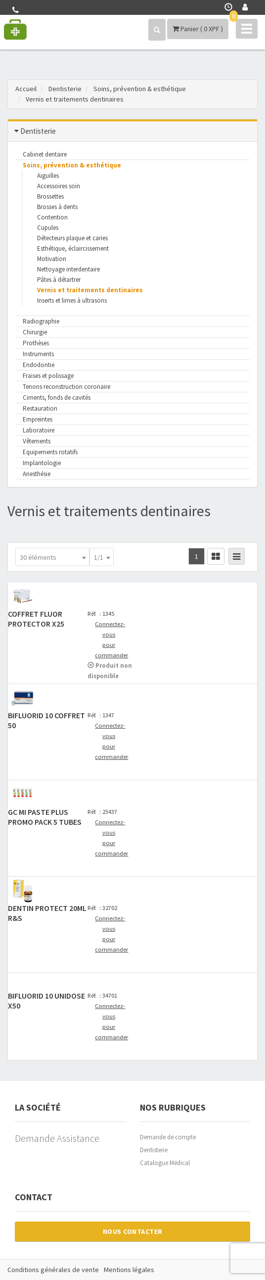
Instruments (38, 354)
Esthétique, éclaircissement (73, 248)
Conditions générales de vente (53, 1269)
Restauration (40, 408)
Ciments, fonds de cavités (56, 397)
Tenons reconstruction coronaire (66, 386)
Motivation (51, 259)
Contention (52, 217)
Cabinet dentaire (45, 154)
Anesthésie (36, 474)
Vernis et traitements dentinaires (90, 290)
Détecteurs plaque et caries (72, 238)
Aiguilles (48, 175)
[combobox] (52, 557)
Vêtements (36, 441)
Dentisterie (154, 1150)
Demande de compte (168, 1137)
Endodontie (38, 365)
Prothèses (36, 343)
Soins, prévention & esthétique (72, 165)
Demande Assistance (57, 1138)
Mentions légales (129, 1269)
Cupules (47, 227)
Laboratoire (38, 430)
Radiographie (41, 321)
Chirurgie (35, 332)
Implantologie (42, 463)
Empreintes (37, 419)
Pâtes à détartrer (59, 279)
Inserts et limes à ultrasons (72, 300)
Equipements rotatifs (50, 452)
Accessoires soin (58, 186)
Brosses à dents (57, 207)
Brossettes (50, 196)
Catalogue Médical (165, 1163)
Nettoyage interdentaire (68, 269)
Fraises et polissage (48, 376)
